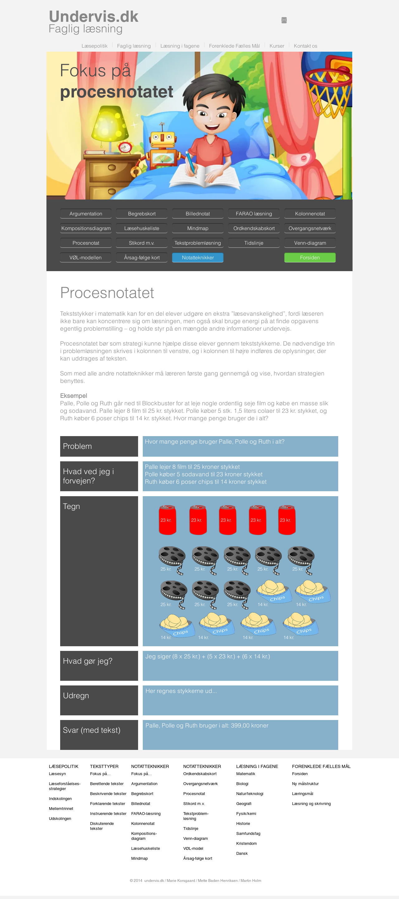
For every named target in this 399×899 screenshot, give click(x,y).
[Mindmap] (198, 228)
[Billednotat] (198, 214)
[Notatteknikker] (198, 257)
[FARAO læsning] (254, 214)
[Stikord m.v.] (141, 243)
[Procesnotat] (86, 243)
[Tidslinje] (254, 243)
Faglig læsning (86, 28)
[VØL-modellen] (85, 257)
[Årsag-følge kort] (141, 257)
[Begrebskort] (141, 214)
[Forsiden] (310, 257)
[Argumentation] (86, 214)
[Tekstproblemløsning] (198, 243)
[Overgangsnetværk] (310, 228)
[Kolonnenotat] (310, 214)
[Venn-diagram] (310, 243)
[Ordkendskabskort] (254, 228)
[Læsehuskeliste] (141, 228)
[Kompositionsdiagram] (86, 228)
